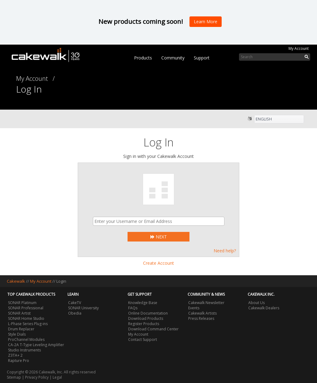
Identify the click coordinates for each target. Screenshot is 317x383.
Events (193, 308)
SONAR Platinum (22, 302)
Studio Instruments (24, 350)
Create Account (158, 263)
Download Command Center (153, 329)
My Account (299, 48)
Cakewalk (16, 281)
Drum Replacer (21, 329)
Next (158, 237)
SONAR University (83, 308)
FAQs (132, 308)
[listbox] (279, 119)
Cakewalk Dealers (263, 308)
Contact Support (142, 339)
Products (143, 58)
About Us (256, 302)
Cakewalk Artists (202, 313)
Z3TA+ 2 (15, 355)
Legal (57, 377)
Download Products (145, 318)
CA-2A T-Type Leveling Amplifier (36, 344)
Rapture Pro (18, 360)
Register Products (143, 323)
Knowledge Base (142, 302)
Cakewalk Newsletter (206, 302)
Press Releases (201, 318)
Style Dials (17, 334)
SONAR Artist (19, 313)
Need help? (225, 251)
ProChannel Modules (26, 339)
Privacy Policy (37, 377)
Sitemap (14, 377)
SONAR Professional (25, 308)
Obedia (74, 313)
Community (173, 58)
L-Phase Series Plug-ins (28, 323)
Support (202, 58)
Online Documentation (148, 313)
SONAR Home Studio (26, 318)
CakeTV (74, 302)
